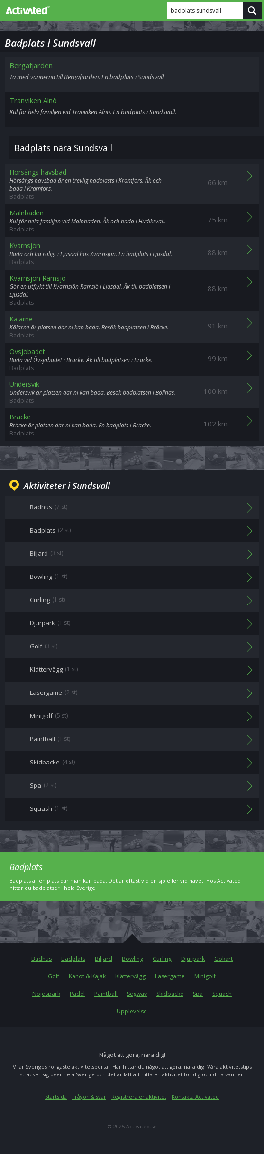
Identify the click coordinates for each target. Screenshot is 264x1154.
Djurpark (193, 959)
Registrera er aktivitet (138, 1096)
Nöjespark (46, 994)
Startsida (56, 1096)
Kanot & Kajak (87, 976)
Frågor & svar (89, 1096)
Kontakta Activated (195, 1096)
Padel (77, 994)
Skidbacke (169, 994)
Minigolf (205, 976)
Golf (53, 976)
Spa (198, 994)
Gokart (223, 959)
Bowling (132, 959)
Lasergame (170, 976)
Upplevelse (132, 1011)
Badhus (41, 959)
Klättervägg (130, 976)
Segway (137, 994)
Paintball (106, 994)
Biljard (103, 959)
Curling (162, 959)
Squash (222, 994)
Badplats (73, 959)
